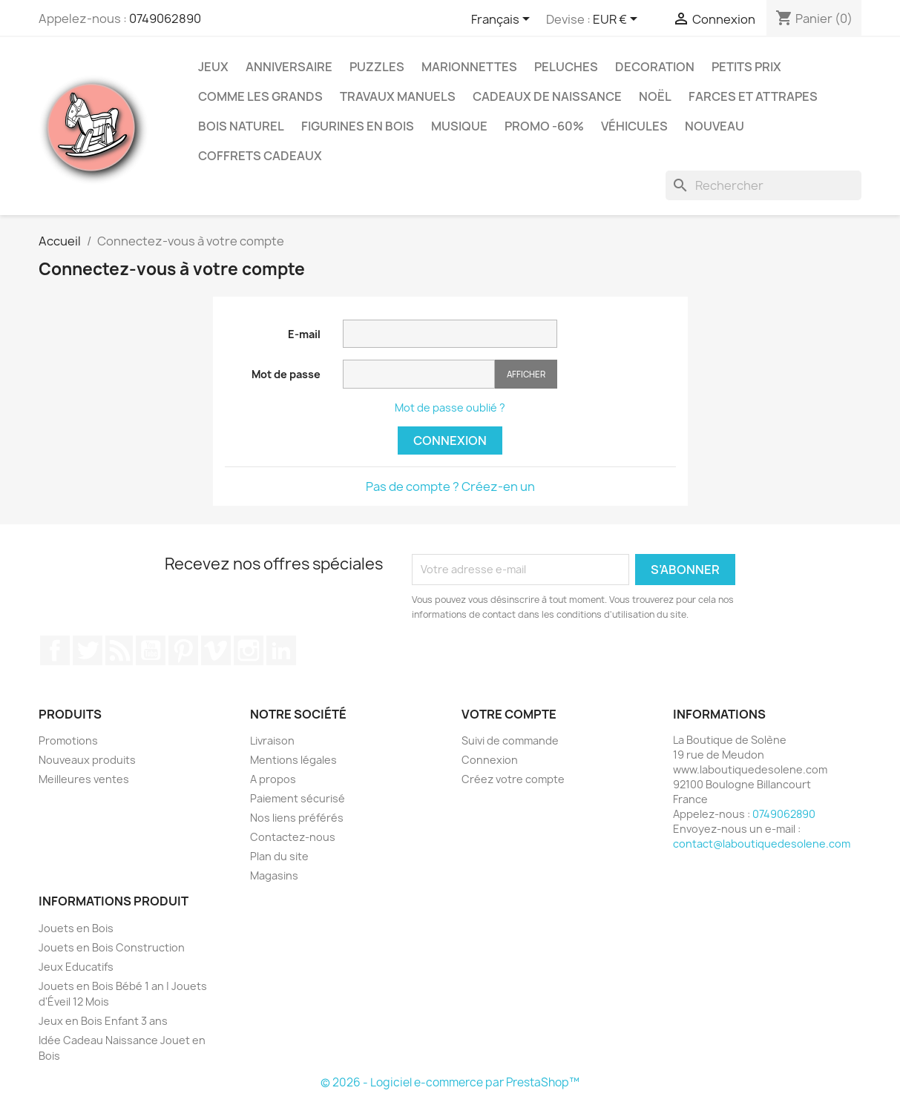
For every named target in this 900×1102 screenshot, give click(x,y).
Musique (459, 126)
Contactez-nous (292, 837)
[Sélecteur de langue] (503, 20)
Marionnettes (469, 67)
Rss (119, 650)
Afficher (526, 374)
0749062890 (165, 18)
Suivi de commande (510, 740)
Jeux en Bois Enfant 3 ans (103, 1021)
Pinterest (183, 650)
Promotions (68, 740)
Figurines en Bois (357, 126)
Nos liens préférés (297, 818)
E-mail (304, 334)
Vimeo (216, 650)
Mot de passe (286, 374)
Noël (655, 96)
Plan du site (279, 856)
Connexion (450, 440)
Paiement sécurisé (297, 798)
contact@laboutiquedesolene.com (761, 844)
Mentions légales (293, 760)
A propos (273, 779)
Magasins (274, 875)
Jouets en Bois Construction (112, 947)
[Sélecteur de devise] (618, 20)
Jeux (213, 67)
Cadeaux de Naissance (547, 96)
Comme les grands (260, 96)
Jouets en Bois (76, 928)
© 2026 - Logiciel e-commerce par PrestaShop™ (450, 1082)
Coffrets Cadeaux (260, 156)
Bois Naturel (241, 126)
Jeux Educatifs (76, 967)
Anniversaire (289, 67)
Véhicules (634, 126)
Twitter (87, 650)
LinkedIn (281, 650)
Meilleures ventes (84, 779)
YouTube (150, 650)
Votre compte (509, 714)
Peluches (566, 67)
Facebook (55, 650)
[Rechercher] (763, 185)
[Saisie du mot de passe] (419, 374)
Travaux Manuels (398, 96)
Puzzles (376, 67)
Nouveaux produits (87, 760)
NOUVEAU (714, 126)
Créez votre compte (513, 779)
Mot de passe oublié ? (450, 407)
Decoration (654, 67)
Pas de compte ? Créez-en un (450, 486)
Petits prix (746, 67)
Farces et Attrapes (753, 96)
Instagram (248, 650)
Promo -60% (544, 126)
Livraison (272, 740)
